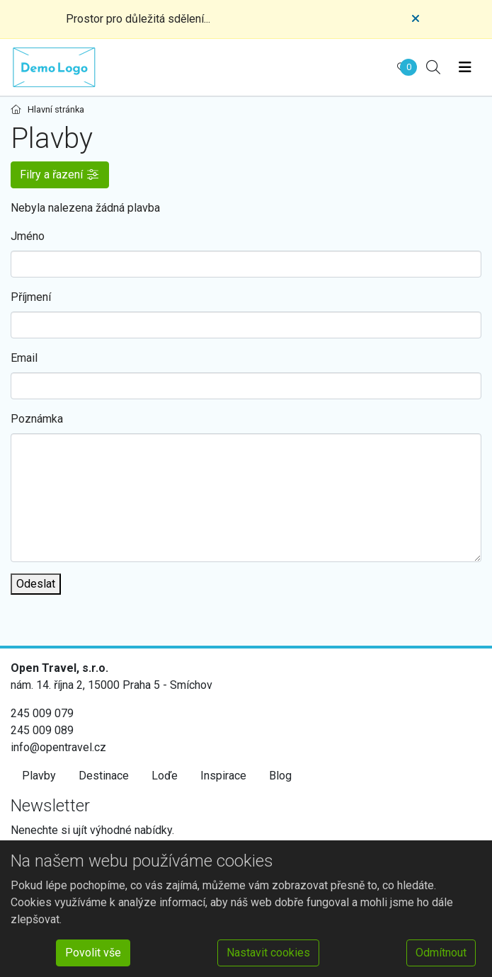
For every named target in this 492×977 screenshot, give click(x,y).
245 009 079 (42, 713)
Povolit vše (93, 952)
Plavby (39, 775)
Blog (280, 775)
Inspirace (223, 775)
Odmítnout (441, 952)
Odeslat (35, 583)
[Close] (415, 19)
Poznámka (37, 418)
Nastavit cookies (268, 952)
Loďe (164, 775)
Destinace (104, 775)
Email (24, 358)
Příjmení (31, 297)
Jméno (28, 236)
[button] (60, 174)
